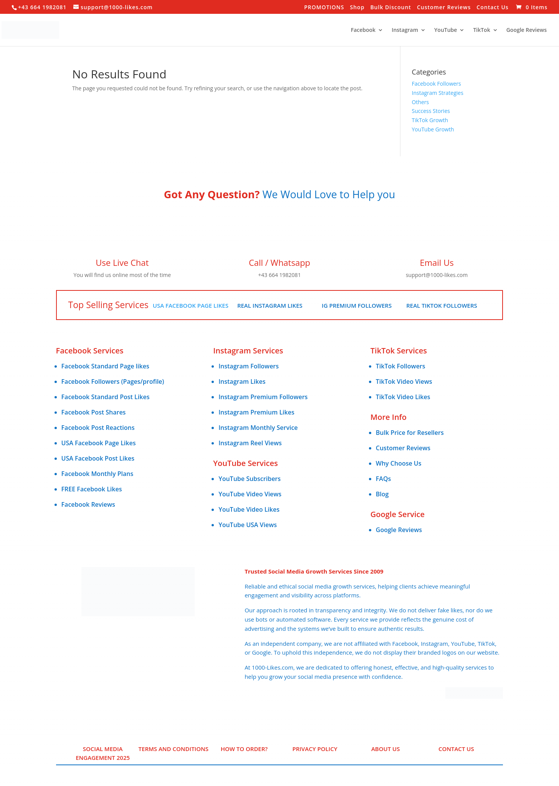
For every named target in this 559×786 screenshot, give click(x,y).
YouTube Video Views (249, 494)
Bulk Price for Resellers (410, 432)
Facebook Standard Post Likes (105, 397)
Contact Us (492, 8)
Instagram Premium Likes (256, 412)
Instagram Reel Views (250, 443)
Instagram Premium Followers (263, 397)
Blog (382, 494)
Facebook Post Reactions (98, 427)
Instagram (405, 30)
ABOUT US (385, 749)
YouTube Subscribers (249, 478)
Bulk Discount (390, 8)
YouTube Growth (433, 129)
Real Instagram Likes (270, 305)
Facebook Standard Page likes (105, 366)
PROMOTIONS (324, 8)
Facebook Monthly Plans (97, 473)
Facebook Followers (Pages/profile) (112, 381)
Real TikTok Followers (441, 305)
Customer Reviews (444, 8)
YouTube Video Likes (249, 509)
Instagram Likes (241, 381)
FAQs (383, 478)
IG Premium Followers (357, 305)
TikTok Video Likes (403, 397)
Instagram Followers (248, 366)
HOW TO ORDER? (244, 749)
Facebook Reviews (88, 504)
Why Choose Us (399, 463)
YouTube (445, 30)
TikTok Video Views (404, 381)
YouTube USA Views (247, 525)
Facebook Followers (436, 83)
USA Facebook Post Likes (97, 458)
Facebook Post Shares (93, 412)
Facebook (363, 30)
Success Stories (431, 110)
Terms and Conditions (173, 749)
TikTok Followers (400, 366)
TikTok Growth (430, 120)
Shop (357, 8)
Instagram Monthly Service (258, 427)
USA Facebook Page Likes (190, 305)
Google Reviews (526, 30)
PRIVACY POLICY (314, 749)
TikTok (481, 30)
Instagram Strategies (437, 92)
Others (420, 102)
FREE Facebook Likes (91, 489)
